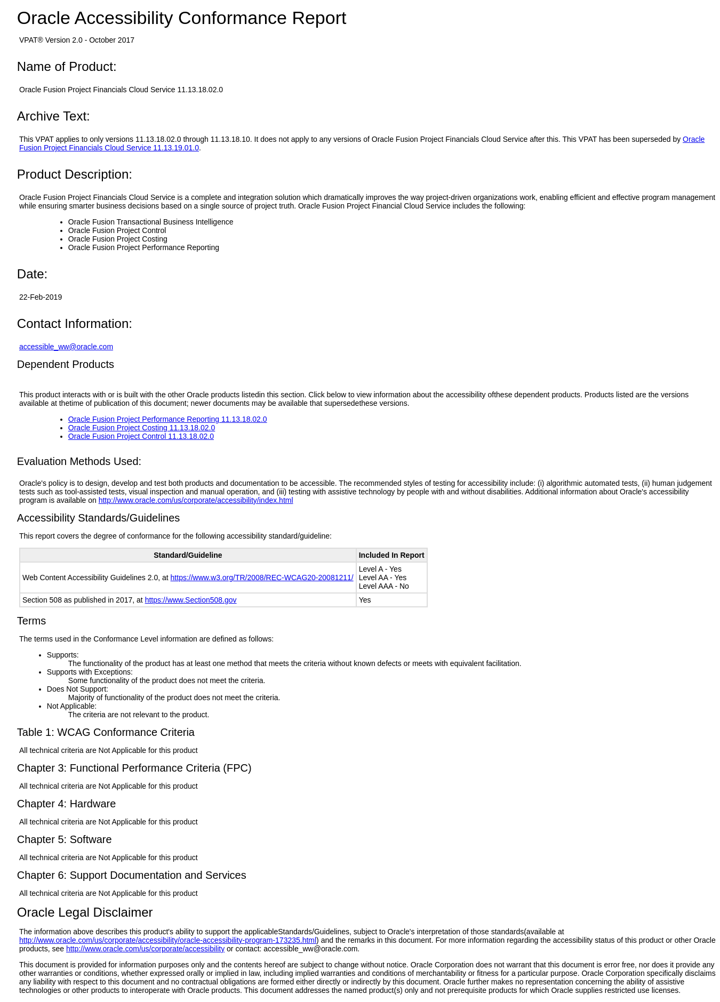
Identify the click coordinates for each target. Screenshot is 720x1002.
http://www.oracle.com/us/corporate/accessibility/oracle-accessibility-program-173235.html (167, 940)
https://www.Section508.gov (191, 600)
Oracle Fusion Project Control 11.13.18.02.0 (141, 436)
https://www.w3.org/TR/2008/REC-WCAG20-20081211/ (262, 577)
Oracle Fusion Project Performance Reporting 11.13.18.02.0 (167, 419)
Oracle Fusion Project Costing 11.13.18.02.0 (141, 427)
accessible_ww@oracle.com (66, 346)
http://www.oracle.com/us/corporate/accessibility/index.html (196, 500)
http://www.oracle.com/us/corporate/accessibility (145, 948)
